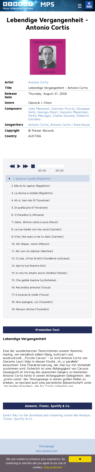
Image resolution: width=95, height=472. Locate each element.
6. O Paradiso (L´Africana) (27, 214)
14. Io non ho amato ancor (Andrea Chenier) (39, 272)
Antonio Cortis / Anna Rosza (70, 124)
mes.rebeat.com (47, 451)
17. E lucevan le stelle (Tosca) (30, 294)
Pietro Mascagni (39, 115)
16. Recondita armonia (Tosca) (30, 287)
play (19, 166)
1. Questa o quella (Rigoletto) (32, 178)
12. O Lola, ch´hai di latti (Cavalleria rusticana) (40, 258)
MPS (47, 4)
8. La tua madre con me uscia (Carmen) (36, 229)
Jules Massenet (38, 108)
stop (33, 166)
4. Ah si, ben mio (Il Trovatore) (30, 200)
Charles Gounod (63, 115)
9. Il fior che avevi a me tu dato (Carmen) (37, 236)
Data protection (53, 467)
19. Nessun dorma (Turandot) (30, 309)
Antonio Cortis (38, 82)
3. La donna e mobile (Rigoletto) (32, 193)
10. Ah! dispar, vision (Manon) (30, 243)
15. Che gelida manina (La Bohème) (33, 280)
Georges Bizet (47, 112)
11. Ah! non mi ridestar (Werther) (32, 251)
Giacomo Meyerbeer (74, 112)
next (25, 166)
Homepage (46, 446)
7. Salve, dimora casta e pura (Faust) (34, 222)
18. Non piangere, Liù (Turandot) (32, 301)
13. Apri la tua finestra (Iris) (28, 265)
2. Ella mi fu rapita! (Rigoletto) (30, 185)
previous (12, 166)
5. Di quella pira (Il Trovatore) (29, 207)
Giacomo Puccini (63, 108)
